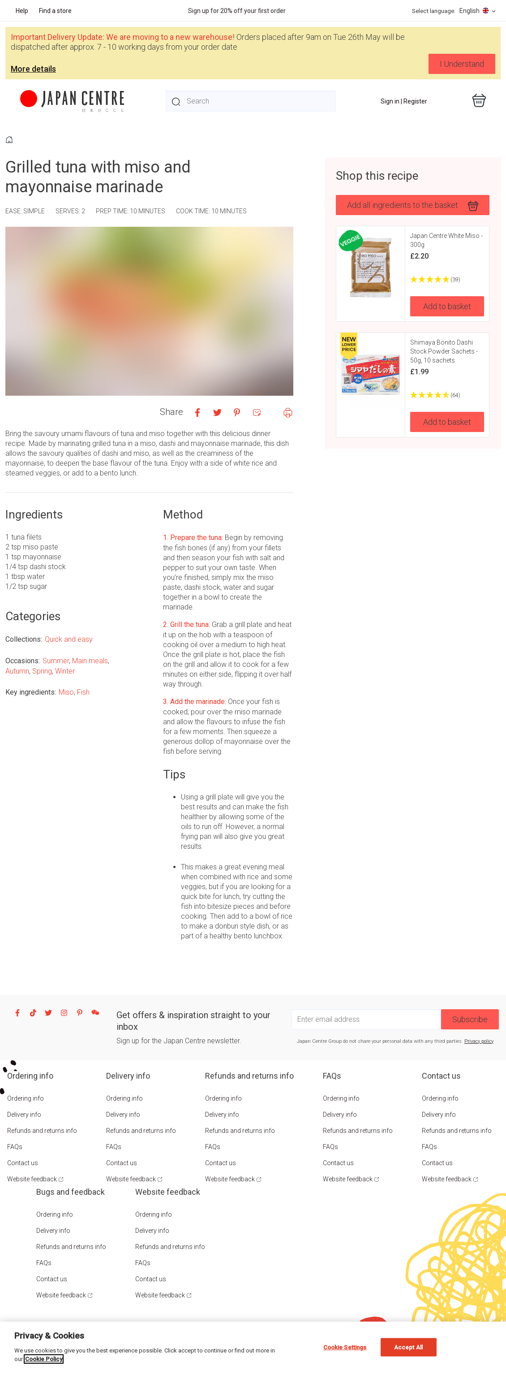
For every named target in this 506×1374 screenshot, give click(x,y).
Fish (83, 692)
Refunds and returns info (42, 1130)
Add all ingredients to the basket (412, 205)
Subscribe (470, 1019)
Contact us (22, 1163)
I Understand (462, 64)
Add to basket (447, 306)
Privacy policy (478, 1041)
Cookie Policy (43, 1359)
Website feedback (32, 1179)
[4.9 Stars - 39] (447, 279)
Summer (56, 661)
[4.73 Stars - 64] (447, 395)
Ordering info (25, 1098)
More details (33, 68)
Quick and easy (69, 639)
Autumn (17, 671)
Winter (65, 671)
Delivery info (24, 1114)
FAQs (14, 1146)
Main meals (90, 661)
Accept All (408, 1347)
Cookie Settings (345, 1347)
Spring (42, 671)
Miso (66, 692)
